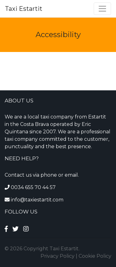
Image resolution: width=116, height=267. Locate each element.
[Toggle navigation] (102, 8)
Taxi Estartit (23, 8)
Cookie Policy (95, 256)
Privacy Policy (58, 256)
